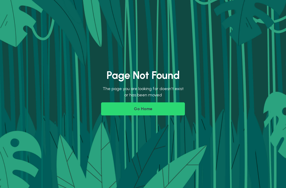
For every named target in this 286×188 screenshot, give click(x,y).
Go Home (143, 108)
